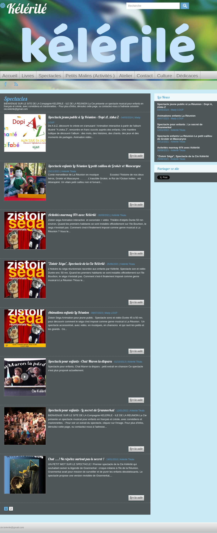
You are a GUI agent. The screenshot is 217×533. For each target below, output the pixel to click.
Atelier (125, 75)
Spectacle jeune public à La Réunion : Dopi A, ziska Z (84, 117)
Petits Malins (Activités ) (90, 75)
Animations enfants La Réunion (69, 312)
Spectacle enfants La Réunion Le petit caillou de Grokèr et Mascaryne (95, 166)
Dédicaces (187, 75)
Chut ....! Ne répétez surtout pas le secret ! (76, 459)
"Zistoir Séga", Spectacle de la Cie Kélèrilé (77, 263)
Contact (145, 75)
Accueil (9, 75)
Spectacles (50, 75)
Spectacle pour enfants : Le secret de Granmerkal (82, 410)
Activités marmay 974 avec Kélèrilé (72, 215)
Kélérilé (26, 8)
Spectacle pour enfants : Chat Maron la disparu (81, 361)
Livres (28, 75)
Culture (164, 75)
